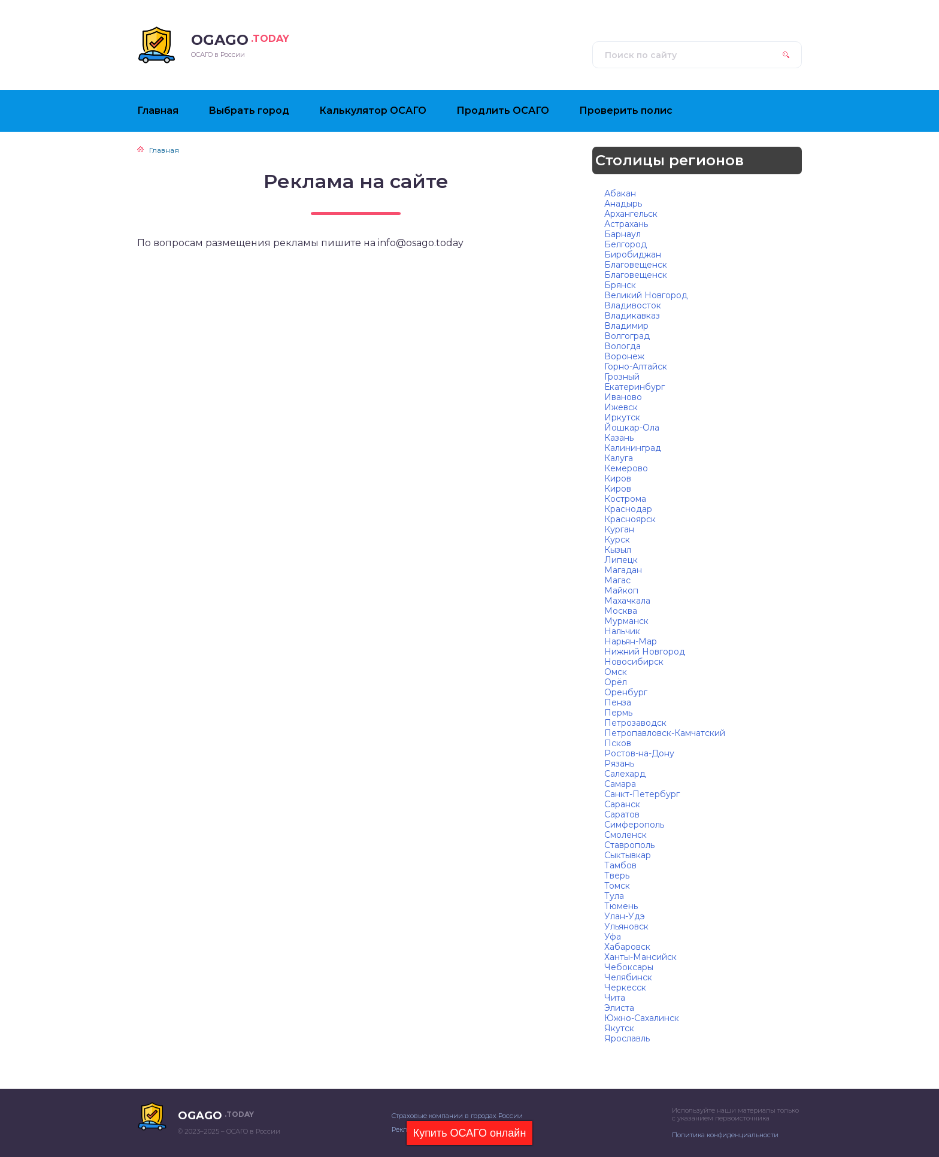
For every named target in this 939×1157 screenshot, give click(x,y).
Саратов (622, 814)
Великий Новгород (645, 295)
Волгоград (627, 336)
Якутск (619, 1028)
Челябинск (628, 977)
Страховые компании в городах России (457, 1115)
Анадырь (623, 203)
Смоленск (625, 834)
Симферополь (634, 824)
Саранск (622, 804)
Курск (617, 539)
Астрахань (626, 224)
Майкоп (621, 590)
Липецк (621, 560)
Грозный (622, 376)
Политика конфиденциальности (725, 1135)
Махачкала (627, 600)
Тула (614, 896)
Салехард (625, 773)
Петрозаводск (635, 722)
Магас (617, 580)
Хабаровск (627, 946)
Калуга (618, 458)
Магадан (623, 570)
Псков (617, 743)
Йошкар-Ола (631, 427)
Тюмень (621, 906)
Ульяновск (626, 926)
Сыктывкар (627, 855)
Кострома (625, 498)
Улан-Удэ (624, 916)
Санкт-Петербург (642, 794)
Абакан (620, 193)
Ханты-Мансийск (640, 957)
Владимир (626, 325)
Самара (620, 784)
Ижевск (621, 407)
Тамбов (620, 865)
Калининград (632, 448)
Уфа (612, 936)
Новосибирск (634, 661)
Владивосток (632, 305)
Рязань (619, 763)
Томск (617, 885)
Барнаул (622, 234)
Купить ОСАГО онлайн (469, 1133)
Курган (619, 529)
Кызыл (617, 549)
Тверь (616, 875)
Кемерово (626, 468)
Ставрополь (629, 845)
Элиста (619, 1007)
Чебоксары (628, 967)
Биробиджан (632, 254)
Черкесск (625, 987)
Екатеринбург (634, 386)
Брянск (620, 285)
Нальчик (622, 631)
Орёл (615, 682)
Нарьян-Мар (630, 641)
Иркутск (622, 417)
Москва (620, 610)
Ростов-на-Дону (639, 753)
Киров (617, 478)
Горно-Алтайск (635, 366)
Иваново (623, 397)
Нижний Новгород (644, 651)
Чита (614, 997)
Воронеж (624, 356)
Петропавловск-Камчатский (664, 733)
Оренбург (625, 692)
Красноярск (630, 519)
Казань (619, 437)
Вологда (622, 346)
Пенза (617, 702)
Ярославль (627, 1038)
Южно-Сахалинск (641, 1018)
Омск (615, 672)
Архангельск (631, 213)
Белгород (625, 244)
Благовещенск (635, 264)
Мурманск (626, 621)
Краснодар (628, 509)
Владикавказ (632, 315)
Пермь (618, 712)
